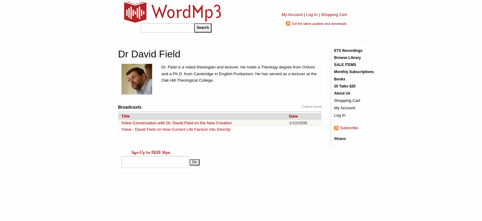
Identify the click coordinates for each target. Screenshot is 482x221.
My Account (292, 14)
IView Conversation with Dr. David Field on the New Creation (176, 123)
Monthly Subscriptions (354, 72)
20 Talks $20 (345, 86)
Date (293, 116)
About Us (342, 93)
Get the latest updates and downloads (319, 23)
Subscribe (349, 128)
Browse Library (347, 58)
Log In (312, 14)
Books (340, 79)
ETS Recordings (348, 50)
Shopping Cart (334, 14)
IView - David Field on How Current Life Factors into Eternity (176, 129)
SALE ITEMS (345, 65)
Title (125, 116)
